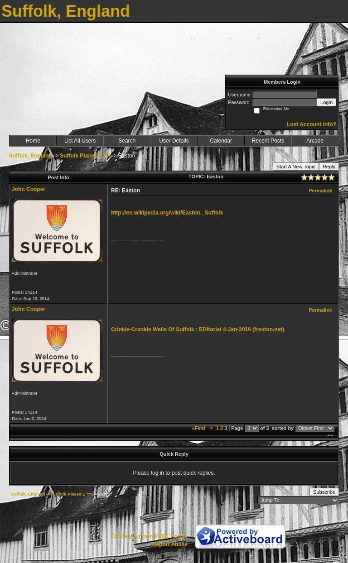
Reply (329, 166)
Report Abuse (170, 544)
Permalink (320, 190)
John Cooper (28, 189)
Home (33, 141)
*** (330, 436)
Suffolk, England (30, 156)
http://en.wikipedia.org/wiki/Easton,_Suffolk (167, 213)
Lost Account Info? (311, 124)
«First (199, 428)
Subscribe (324, 492)
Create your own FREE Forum (149, 536)
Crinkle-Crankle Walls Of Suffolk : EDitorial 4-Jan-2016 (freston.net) (197, 329)
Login (326, 102)
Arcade (315, 141)
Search (126, 141)
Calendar (221, 141)
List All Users (80, 141)
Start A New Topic (295, 166)
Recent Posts (268, 141)
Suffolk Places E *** (85, 156)
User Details (173, 141)
